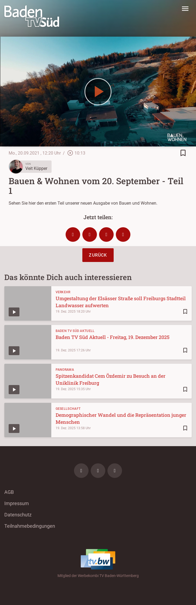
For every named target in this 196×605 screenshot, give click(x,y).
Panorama (65, 369)
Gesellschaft (68, 408)
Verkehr (63, 292)
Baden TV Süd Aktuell (75, 331)
